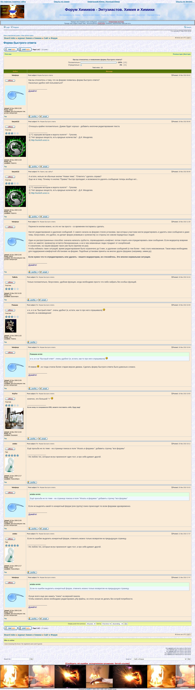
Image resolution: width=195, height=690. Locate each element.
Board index (10, 38)
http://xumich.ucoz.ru (40, 140)
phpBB (88, 689)
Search (187, 27)
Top (5, 116)
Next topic (187, 54)
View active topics (27, 35)
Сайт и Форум (50, 38)
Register (15, 27)
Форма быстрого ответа (20, 42)
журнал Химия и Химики (30, 38)
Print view (8, 54)
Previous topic (178, 54)
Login (7, 27)
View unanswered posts (12, 35)
